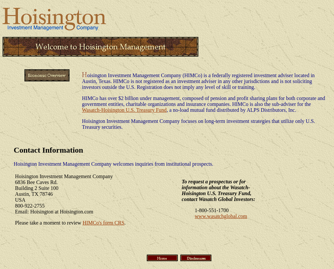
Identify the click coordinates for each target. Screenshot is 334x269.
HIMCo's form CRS (103, 223)
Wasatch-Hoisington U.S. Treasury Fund (124, 110)
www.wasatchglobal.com (221, 216)
